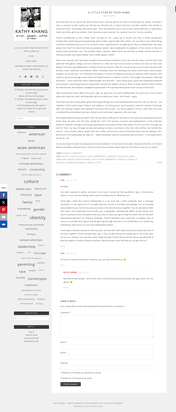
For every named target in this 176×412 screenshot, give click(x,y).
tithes (98, 162)
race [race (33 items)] (22, 271)
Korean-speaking (83, 159)
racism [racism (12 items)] (32, 270)
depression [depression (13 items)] (41, 188)
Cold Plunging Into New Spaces (31, 105)
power (69, 162)
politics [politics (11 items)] (41, 262)
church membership (96, 156)
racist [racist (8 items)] (41, 270)
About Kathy (31, 61)
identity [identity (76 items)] (38, 217)
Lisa (62, 180)
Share (159, 162)
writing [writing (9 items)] (39, 304)
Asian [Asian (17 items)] (31, 140)
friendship (61, 159)
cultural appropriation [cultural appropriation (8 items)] (31, 175)
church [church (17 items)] (22, 169)
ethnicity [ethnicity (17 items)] (26, 194)
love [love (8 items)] (29, 252)
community (76, 153)
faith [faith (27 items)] (38, 195)
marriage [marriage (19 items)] (40, 253)
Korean (70, 159)
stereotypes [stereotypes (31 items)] (37, 279)
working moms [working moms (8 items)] (26, 304)
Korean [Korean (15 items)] (31, 234)
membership (110, 159)
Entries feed (31, 335)
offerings (121, 159)
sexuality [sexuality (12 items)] (20, 277)
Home (31, 56)
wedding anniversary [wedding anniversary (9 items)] (31, 290)
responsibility (79, 162)
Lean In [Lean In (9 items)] (41, 245)
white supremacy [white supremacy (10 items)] (26, 299)
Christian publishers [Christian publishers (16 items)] (31, 163)
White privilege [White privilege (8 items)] (31, 295)
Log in (31, 332)
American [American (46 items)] (37, 134)
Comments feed (31, 338)
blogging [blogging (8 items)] (25, 158)
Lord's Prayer (97, 159)
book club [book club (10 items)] (36, 158)
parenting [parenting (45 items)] (26, 264)
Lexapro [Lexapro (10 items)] (20, 252)
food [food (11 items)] (37, 201)
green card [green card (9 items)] (22, 215)
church (66, 153)
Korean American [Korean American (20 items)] (31, 240)
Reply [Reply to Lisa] (62, 246)
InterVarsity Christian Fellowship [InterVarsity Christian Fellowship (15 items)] (31, 226)
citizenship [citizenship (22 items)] (37, 169)
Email (63, 352)
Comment (65, 312)
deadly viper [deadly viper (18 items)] (24, 189)
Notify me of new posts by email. (77, 378)
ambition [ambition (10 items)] (21, 132)
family (132, 156)
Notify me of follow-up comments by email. (82, 372)
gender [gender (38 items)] (39, 209)
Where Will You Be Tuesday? (31, 96)
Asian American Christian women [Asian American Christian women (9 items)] (31, 154)
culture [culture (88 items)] (31, 181)
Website (64, 363)
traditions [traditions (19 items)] (31, 285)
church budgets (78, 156)
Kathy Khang (70, 272)
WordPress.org (31, 341)
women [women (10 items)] (41, 299)
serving (90, 162)
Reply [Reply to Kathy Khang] (65, 288)
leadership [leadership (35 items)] (26, 246)
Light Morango (91, 406)
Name (63, 342)
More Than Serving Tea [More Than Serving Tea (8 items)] (31, 258)
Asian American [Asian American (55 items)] (31, 147)
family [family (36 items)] (27, 202)
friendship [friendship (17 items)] (24, 208)
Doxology (123, 156)
